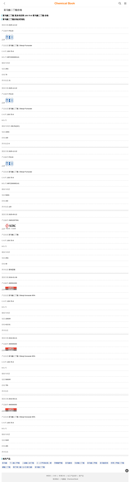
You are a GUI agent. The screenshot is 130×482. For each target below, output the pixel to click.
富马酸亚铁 (104, 463)
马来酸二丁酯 (79, 463)
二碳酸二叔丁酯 (28, 463)
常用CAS (62, 476)
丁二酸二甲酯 (15, 463)
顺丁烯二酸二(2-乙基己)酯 (22, 467)
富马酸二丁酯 (8, 15)
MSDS (48, 476)
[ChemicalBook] (65, 3)
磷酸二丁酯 (6, 467)
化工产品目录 (72, 476)
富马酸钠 (68, 463)
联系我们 (56, 479)
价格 (46, 15)
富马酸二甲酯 (92, 463)
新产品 (81, 476)
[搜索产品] (120, 3)
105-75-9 (28, 15)
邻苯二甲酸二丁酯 (117, 463)
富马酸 (4, 463)
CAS (54, 476)
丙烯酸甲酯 (58, 463)
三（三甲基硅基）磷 (44, 463)
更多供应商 (19, 15)
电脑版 (63, 479)
